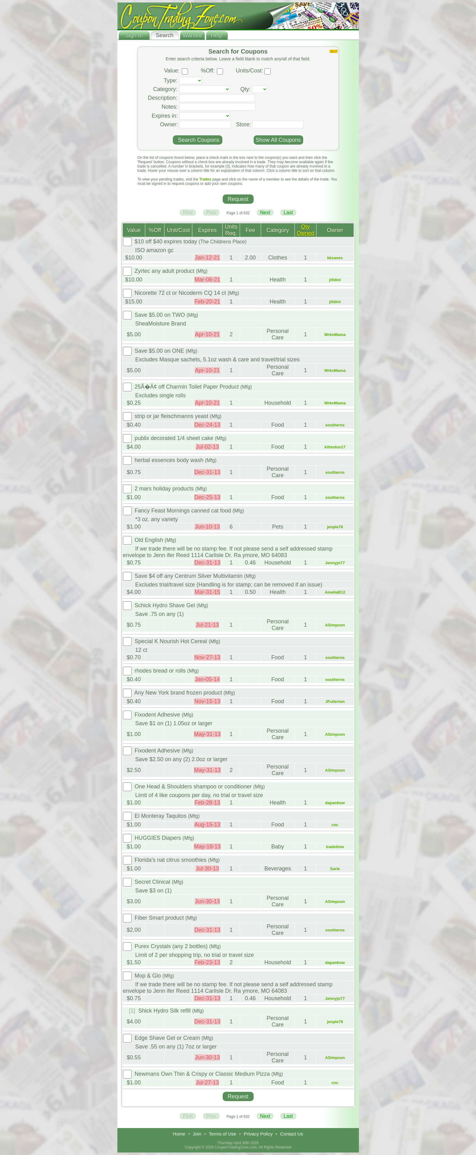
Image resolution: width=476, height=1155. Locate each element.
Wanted (192, 35)
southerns (335, 425)
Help (216, 35)
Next (265, 212)
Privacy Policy (258, 1133)
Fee (250, 230)
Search (165, 35)
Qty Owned (305, 230)
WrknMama (335, 334)
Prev (211, 212)
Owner (335, 230)
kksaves (335, 257)
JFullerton (335, 701)
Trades (205, 179)
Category (277, 230)
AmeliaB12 (335, 592)
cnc (334, 824)
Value (134, 230)
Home (179, 1133)
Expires (207, 230)
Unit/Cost (178, 230)
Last (288, 212)
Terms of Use (222, 1133)
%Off (155, 230)
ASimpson (335, 625)
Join (197, 1133)
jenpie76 (335, 527)
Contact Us (291, 1133)
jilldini (335, 279)
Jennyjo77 (335, 562)
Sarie (335, 868)
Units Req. (231, 230)
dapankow (335, 802)
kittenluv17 (335, 447)
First (187, 212)
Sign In (134, 35)
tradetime (335, 846)
